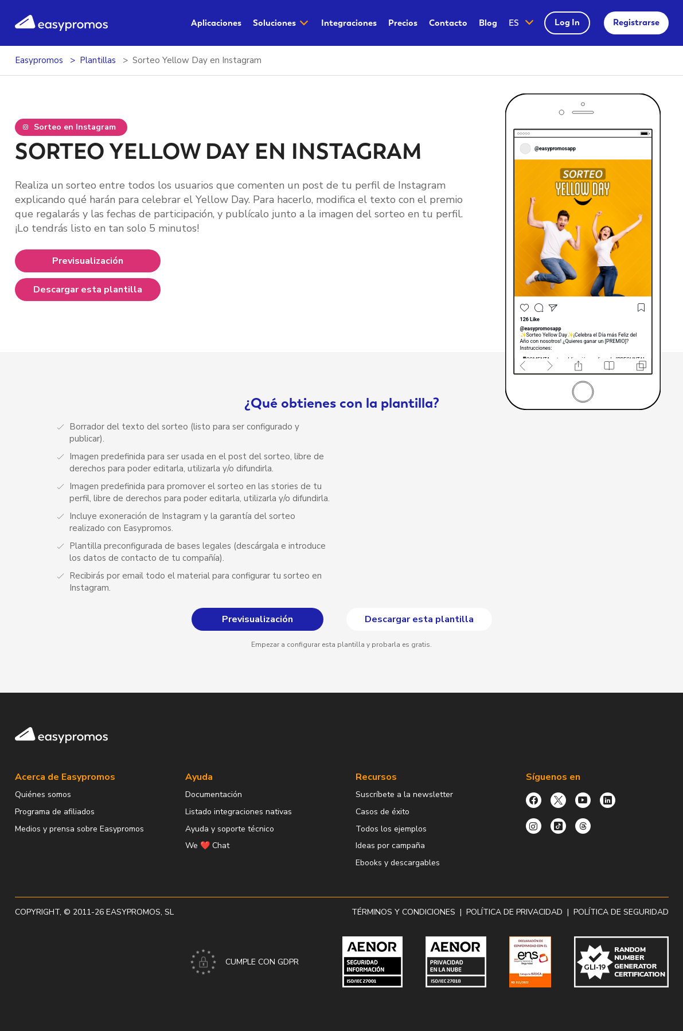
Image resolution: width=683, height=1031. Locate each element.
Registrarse (636, 22)
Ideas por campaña (390, 845)
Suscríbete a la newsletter (404, 794)
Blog (488, 23)
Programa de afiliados (55, 811)
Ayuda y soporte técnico (229, 828)
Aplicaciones (216, 23)
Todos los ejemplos (391, 828)
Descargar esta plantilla (87, 289)
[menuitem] (216, 23)
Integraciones (349, 23)
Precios (402, 23)
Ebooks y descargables (398, 862)
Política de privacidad (514, 912)
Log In (567, 22)
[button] (522, 23)
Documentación (213, 794)
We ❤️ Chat (207, 845)
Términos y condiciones (403, 912)
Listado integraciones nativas (238, 811)
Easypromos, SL (140, 912)
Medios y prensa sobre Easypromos (79, 828)
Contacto (448, 23)
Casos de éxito (382, 811)
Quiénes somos (43, 794)
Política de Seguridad (621, 912)
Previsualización (87, 261)
